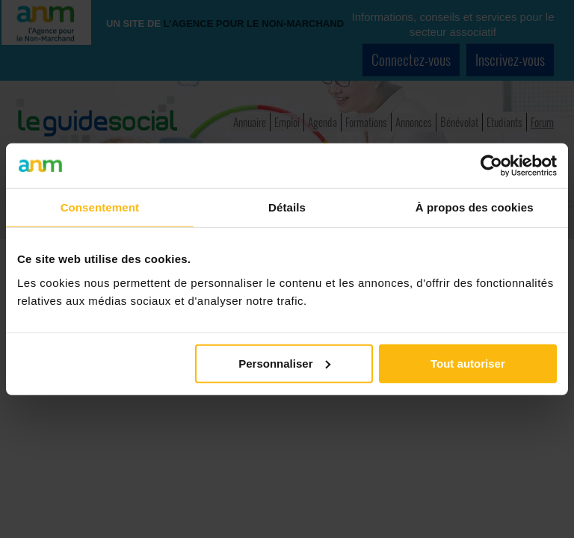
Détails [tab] (287, 207)
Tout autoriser (467, 362)
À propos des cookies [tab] (475, 207)
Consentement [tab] (100, 207)
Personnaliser (284, 362)
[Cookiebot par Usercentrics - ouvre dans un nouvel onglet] (491, 166)
